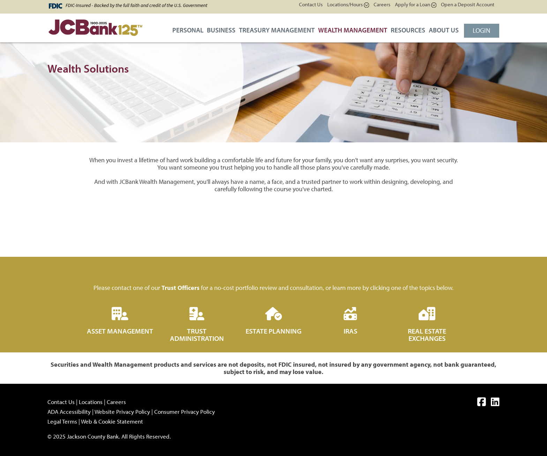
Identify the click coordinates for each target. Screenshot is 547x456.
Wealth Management (352, 30)
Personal (187, 30)
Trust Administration (197, 335)
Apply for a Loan (415, 4)
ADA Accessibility (69, 411)
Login (481, 30)
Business (221, 30)
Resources (408, 30)
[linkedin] (495, 403)
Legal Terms (62, 421)
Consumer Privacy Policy (184, 411)
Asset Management (120, 331)
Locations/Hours (348, 4)
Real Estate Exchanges (427, 335)
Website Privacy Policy (122, 411)
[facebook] (481, 403)
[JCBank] (92, 29)
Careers (382, 4)
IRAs (350, 331)
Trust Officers (181, 288)
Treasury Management (277, 30)
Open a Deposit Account (467, 4)
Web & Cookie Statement (112, 421)
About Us (444, 30)
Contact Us (311, 4)
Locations (91, 401)
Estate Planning (273, 331)
